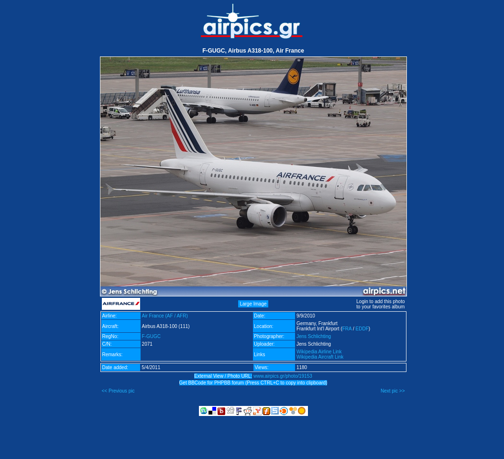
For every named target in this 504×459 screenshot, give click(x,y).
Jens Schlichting (313, 336)
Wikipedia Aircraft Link (319, 357)
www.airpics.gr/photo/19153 (282, 376)
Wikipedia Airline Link (319, 351)
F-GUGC (151, 336)
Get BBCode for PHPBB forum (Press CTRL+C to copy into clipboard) (253, 382)
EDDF (362, 328)
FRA (346, 328)
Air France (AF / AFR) (165, 315)
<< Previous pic (118, 390)
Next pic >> (393, 390)
